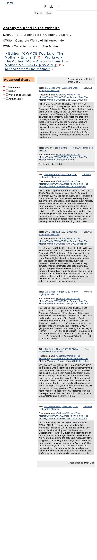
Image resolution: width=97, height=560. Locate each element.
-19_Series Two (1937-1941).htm (61, 232)
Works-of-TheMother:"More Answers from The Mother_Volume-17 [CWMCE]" (36, 61)
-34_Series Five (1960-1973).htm (61, 406)
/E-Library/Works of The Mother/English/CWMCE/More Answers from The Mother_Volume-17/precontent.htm (63, 157)
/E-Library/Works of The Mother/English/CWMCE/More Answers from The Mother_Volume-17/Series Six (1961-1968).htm (63, 184)
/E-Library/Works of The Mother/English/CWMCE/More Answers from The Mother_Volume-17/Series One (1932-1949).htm (63, 97)
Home (10, 3)
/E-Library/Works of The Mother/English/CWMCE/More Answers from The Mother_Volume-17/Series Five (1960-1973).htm (63, 416)
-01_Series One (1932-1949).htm (61, 88)
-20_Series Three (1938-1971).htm (62, 349)
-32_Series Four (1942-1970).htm (61, 291)
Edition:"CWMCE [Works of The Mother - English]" (34, 55)
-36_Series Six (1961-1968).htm (60, 174)
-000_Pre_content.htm (55, 148)
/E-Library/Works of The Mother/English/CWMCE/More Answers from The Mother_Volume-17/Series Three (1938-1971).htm (64, 358)
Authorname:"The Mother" (27, 69)
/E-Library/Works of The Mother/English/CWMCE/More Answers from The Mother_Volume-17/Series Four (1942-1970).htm (63, 301)
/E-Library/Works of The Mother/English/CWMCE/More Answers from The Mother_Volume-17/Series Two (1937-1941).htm (63, 241)
